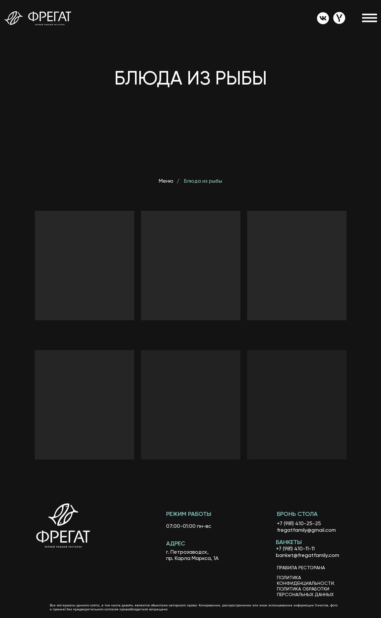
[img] (323, 18)
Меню (166, 181)
